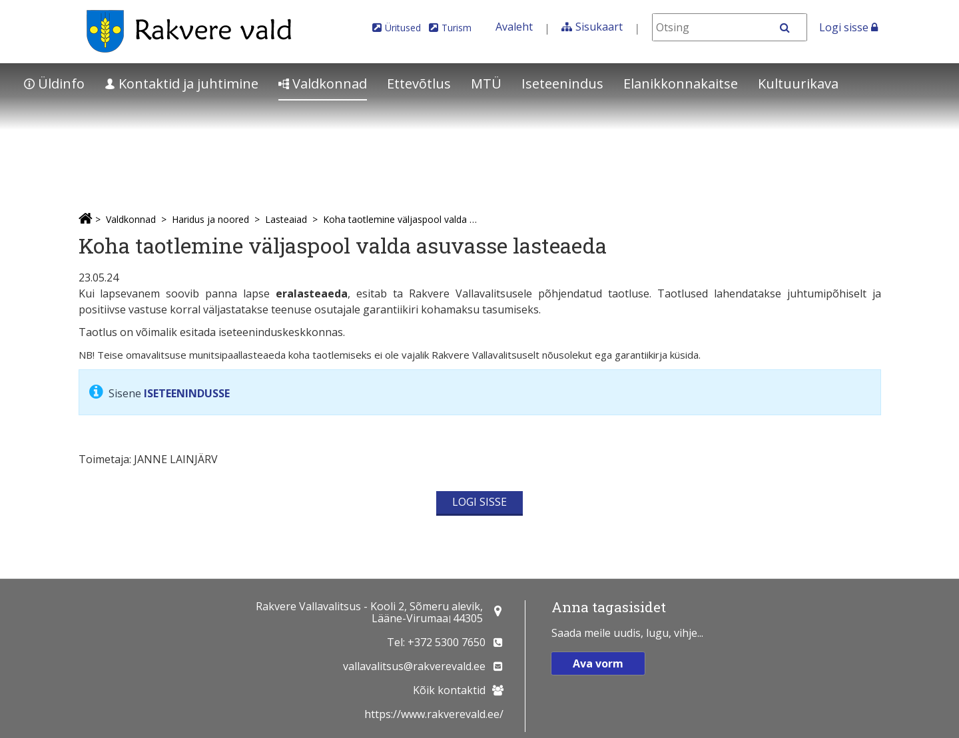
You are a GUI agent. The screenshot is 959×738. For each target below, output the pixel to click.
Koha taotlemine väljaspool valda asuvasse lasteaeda (400, 219)
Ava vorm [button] (598, 663)
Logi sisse (848, 27)
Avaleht (514, 26)
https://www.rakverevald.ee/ (433, 714)
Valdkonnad (322, 83)
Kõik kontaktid (449, 690)
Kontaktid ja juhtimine (181, 83)
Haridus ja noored (210, 219)
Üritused (403, 27)
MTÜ (486, 83)
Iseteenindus (562, 83)
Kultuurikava (798, 83)
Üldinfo (54, 83)
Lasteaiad (286, 219)
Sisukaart (599, 26)
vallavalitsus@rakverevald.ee (414, 666)
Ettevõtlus (419, 83)
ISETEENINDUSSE (187, 393)
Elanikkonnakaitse (680, 83)
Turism (457, 27)
